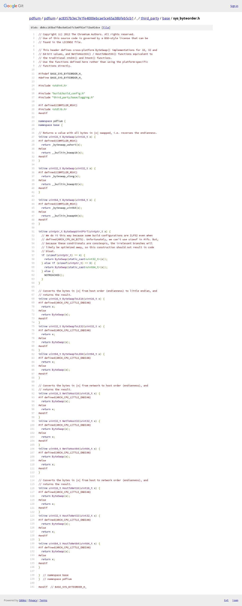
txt (226, 600)
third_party (150, 18)
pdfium (35, 18)
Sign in (234, 6)
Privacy (33, 600)
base (166, 18)
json (235, 600)
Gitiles (22, 600)
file (106, 27)
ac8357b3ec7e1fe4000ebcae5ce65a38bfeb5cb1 (96, 18)
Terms (43, 600)
